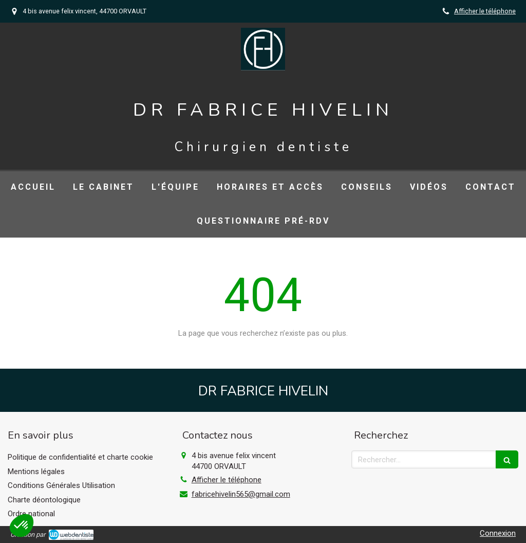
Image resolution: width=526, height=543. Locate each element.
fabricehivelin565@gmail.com (241, 494)
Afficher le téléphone (485, 11)
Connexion (498, 533)
